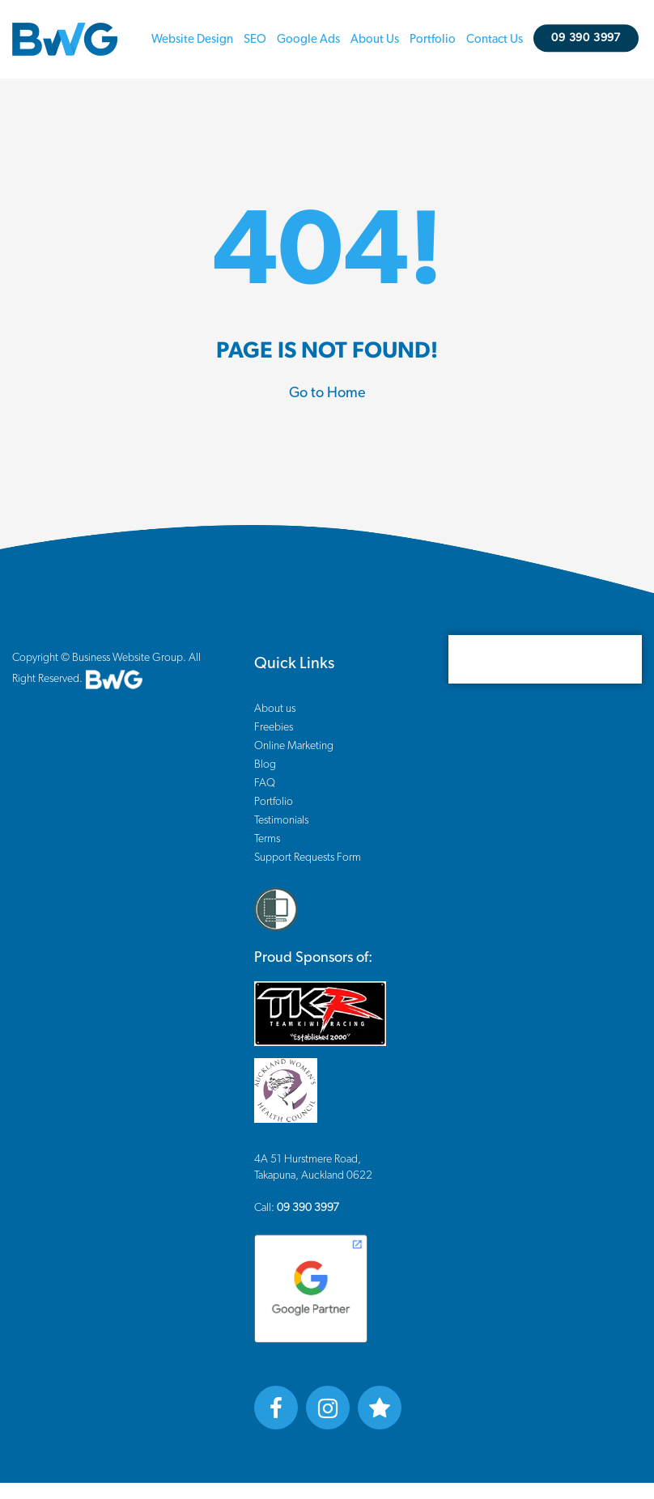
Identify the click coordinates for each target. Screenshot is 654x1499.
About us (377, 39)
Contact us (497, 39)
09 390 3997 (589, 38)
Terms (267, 839)
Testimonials (281, 820)
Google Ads (310, 39)
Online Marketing (293, 746)
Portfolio (435, 39)
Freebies (273, 727)
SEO (257, 39)
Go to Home (327, 393)
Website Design (195, 39)
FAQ (264, 783)
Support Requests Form (307, 857)
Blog (265, 764)
